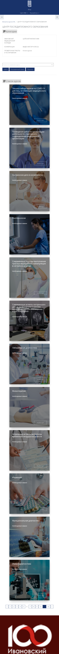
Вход (29, 9)
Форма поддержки (36, 636)
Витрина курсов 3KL (8, 22)
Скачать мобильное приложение (29, 650)
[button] (34, 13)
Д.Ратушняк (39, 645)
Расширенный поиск (17, 69)
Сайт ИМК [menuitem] (23, 13)
